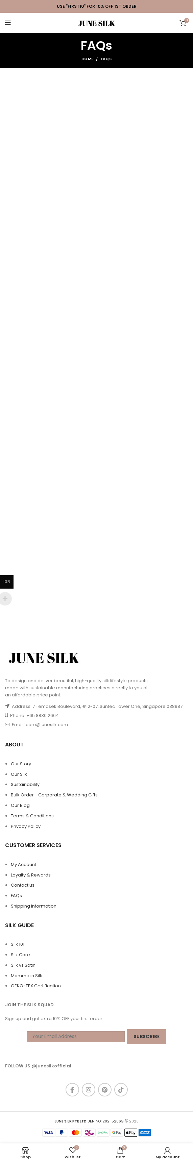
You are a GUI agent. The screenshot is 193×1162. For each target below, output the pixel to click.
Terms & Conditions (32, 816)
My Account (23, 864)
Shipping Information (33, 906)
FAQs (16, 895)
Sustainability (25, 784)
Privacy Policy (26, 826)
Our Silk (19, 774)
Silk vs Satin (23, 965)
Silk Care (20, 954)
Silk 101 (17, 944)
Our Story (21, 764)
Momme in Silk (26, 975)
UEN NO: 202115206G (89, 1121)
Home (87, 58)
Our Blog (20, 805)
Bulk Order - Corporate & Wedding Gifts (54, 795)
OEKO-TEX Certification (36, 986)
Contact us (22, 885)
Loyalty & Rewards (31, 875)
